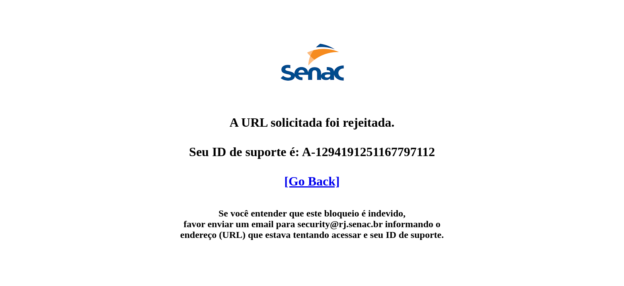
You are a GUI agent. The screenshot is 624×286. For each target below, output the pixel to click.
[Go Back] (312, 181)
